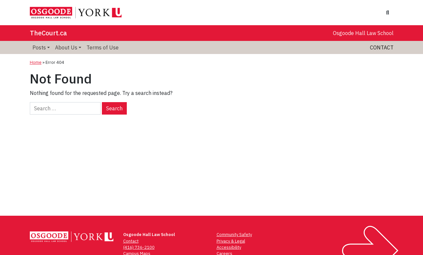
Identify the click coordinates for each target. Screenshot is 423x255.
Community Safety (234, 234)
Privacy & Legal (231, 241)
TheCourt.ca (48, 32)
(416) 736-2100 (139, 247)
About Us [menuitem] (66, 47)
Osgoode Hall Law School (363, 33)
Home (36, 62)
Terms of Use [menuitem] (103, 47)
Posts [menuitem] (39, 47)
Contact (382, 47)
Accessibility (229, 247)
